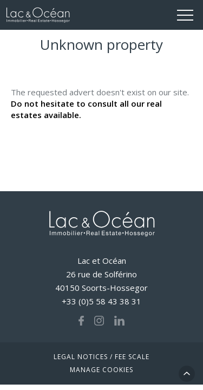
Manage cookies (101, 369)
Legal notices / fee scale (101, 356)
